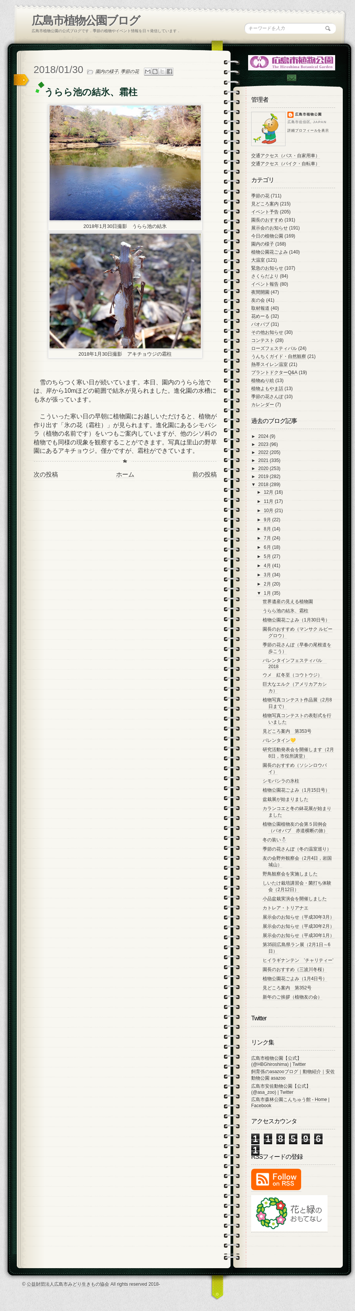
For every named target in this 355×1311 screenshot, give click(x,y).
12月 (269, 492)
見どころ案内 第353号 (287, 731)
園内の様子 (106, 71)
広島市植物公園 (308, 114)
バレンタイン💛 (279, 740)
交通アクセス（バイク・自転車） (285, 163)
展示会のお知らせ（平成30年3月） (298, 917)
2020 (264, 468)
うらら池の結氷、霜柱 (285, 610)
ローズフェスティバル (274, 348)
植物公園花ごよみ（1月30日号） (296, 620)
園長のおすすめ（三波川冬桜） (295, 969)
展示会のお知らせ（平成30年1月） (298, 935)
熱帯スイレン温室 (269, 364)
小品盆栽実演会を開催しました (295, 898)
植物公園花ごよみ (269, 252)
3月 (268, 574)
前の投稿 (204, 474)
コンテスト (262, 340)
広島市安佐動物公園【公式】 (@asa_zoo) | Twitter (281, 1089)
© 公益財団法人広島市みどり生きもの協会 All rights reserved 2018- (91, 1284)
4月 (268, 565)
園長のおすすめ (267, 220)
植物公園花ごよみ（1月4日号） (295, 978)
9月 (268, 519)
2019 (264, 476)
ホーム (125, 474)
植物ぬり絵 (262, 380)
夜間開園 (260, 292)
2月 (268, 584)
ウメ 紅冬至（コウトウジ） (292, 675)
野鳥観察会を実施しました (290, 874)
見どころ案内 (265, 204)
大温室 (258, 260)
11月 (269, 501)
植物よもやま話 (267, 388)
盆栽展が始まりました (285, 799)
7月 (268, 538)
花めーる (260, 316)
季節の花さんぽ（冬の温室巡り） (297, 849)
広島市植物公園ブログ (86, 20)
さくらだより (265, 276)
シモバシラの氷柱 (281, 781)
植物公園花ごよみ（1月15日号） (296, 790)
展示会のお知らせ (269, 228)
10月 (269, 510)
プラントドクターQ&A (274, 372)
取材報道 (260, 308)
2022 (264, 452)
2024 (264, 436)
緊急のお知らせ (267, 268)
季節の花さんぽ (267, 396)
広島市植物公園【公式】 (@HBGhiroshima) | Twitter (278, 1061)
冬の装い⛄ (275, 840)
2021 (264, 460)
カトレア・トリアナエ (285, 908)
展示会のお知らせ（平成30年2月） (298, 926)
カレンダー (262, 404)
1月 (268, 593)
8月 (268, 529)
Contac (291, 77)
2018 (264, 484)
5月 (268, 556)
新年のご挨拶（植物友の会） (292, 997)
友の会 (258, 300)
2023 (264, 444)
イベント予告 (265, 212)
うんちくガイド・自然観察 (278, 356)
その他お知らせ (267, 332)
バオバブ (260, 324)
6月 (268, 547)
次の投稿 (46, 474)
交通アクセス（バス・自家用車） (285, 155)
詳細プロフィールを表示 (308, 130)
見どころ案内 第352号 (287, 988)
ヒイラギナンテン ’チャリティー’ (298, 960)
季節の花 (130, 71)
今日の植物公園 (267, 236)
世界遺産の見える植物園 (288, 601)
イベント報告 (265, 284)
